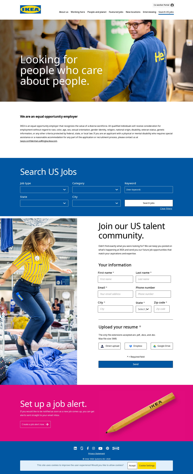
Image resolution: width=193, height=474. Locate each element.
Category (78, 183)
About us (63, 12)
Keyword (130, 183)
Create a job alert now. (35, 424)
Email (102, 288)
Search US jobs (166, 12)
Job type (25, 183)
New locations (133, 12)
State (23, 197)
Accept (132, 465)
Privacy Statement (96, 453)
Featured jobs (116, 12)
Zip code (160, 302)
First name (106, 273)
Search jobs (149, 203)
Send (135, 364)
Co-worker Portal (164, 5)
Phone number (145, 288)
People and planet (96, 12)
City (75, 197)
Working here (78, 12)
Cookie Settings (147, 465)
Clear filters (166, 208)
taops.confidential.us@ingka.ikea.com (38, 141)
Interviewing (149, 12)
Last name (144, 273)
